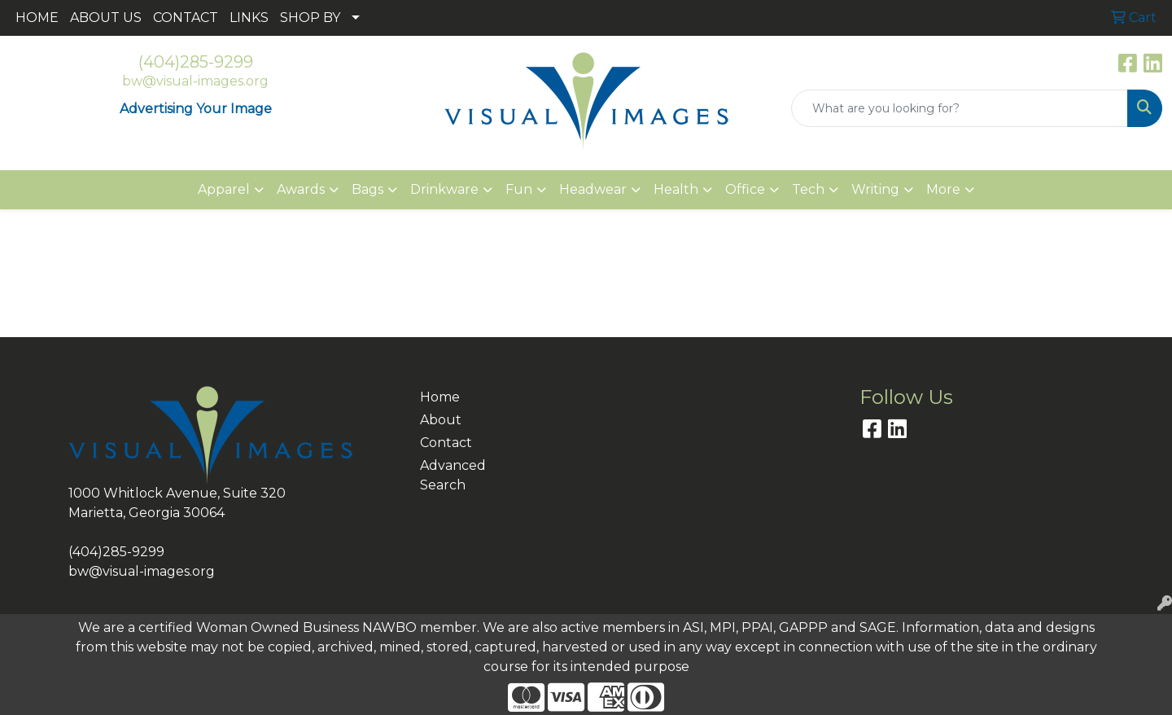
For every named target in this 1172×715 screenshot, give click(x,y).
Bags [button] (367, 189)
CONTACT (185, 17)
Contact (446, 442)
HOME (37, 17)
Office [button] (745, 189)
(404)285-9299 (195, 62)
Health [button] (676, 189)
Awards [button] (301, 189)
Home (440, 397)
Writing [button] (875, 189)
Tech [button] (808, 189)
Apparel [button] (224, 189)
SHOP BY (310, 17)
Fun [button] (518, 189)
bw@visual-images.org (195, 81)
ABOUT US (106, 17)
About (440, 420)
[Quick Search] (959, 108)
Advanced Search (453, 475)
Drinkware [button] (444, 189)
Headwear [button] (593, 189)
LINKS (249, 17)
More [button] (943, 189)
